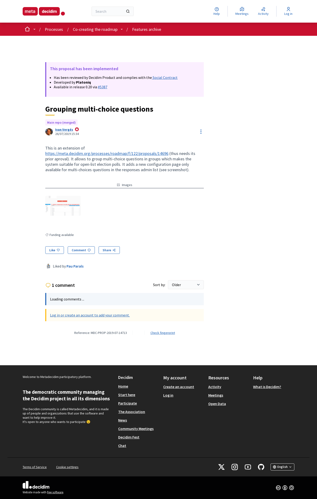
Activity (214, 386)
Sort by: (159, 284)
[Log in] (288, 11)
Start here (126, 394)
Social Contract (165, 77)
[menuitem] (138, 386)
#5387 (102, 87)
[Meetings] (242, 11)
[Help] (217, 11)
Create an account (178, 386)
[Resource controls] (201, 131)
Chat (122, 445)
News (122, 420)
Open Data (217, 403)
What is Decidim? (267, 386)
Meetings (215, 395)
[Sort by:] (186, 284)
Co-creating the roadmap (95, 29)
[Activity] (263, 11)
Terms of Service (35, 467)
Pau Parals (75, 266)
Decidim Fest (128, 437)
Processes (54, 29)
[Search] (112, 11)
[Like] (54, 250)
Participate (127, 403)
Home (123, 386)
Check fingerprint (162, 333)
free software (55, 492)
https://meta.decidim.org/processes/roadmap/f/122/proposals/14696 (106, 153)
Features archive (146, 29)
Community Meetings (136, 428)
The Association (131, 411)
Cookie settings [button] (67, 467)
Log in (168, 395)
